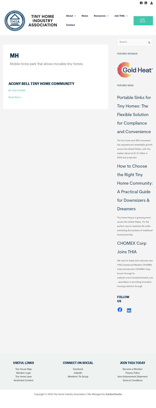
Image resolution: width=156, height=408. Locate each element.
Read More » (15, 98)
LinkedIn (78, 373)
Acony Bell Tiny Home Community (41, 83)
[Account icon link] (151, 3)
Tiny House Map (23, 369)
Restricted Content (23, 380)
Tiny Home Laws (23, 377)
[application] (73, 16)
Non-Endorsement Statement (132, 377)
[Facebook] (141, 3)
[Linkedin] (145, 3)
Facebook (78, 369)
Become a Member (132, 369)
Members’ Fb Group (78, 377)
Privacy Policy (133, 373)
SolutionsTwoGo (114, 394)
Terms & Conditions (132, 380)
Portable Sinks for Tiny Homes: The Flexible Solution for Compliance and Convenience (134, 115)
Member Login (23, 373)
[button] (142, 20)
